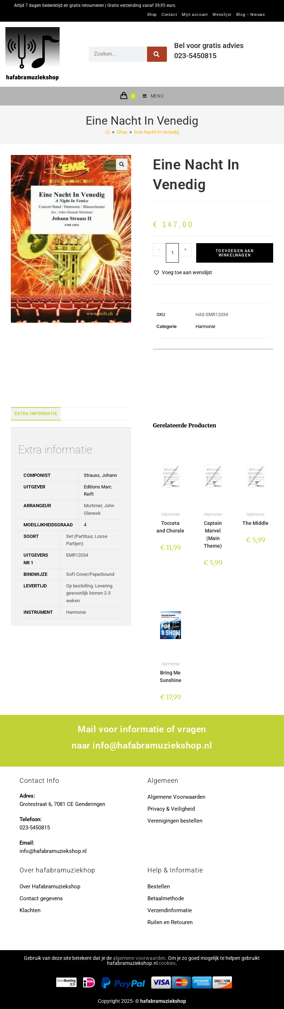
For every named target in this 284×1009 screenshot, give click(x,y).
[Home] (107, 132)
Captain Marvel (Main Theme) (213, 534)
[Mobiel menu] (150, 96)
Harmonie (205, 326)
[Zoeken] (157, 54)
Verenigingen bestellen (174, 821)
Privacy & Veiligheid (171, 809)
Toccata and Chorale (170, 527)
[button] (122, 164)
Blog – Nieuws (250, 15)
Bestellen (158, 886)
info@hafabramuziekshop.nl (152, 745)
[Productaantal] (172, 253)
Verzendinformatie (169, 910)
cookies (167, 963)
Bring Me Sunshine (170, 676)
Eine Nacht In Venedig (156, 132)
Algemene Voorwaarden (176, 797)
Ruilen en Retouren (170, 922)
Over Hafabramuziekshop (50, 886)
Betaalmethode (165, 898)
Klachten (30, 910)
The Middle (255, 523)
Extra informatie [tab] (35, 413)
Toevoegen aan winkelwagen (235, 253)
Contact (169, 15)
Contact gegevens (41, 898)
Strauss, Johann (100, 475)
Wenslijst (221, 15)
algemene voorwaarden (139, 958)
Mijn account (195, 15)
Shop (152, 15)
